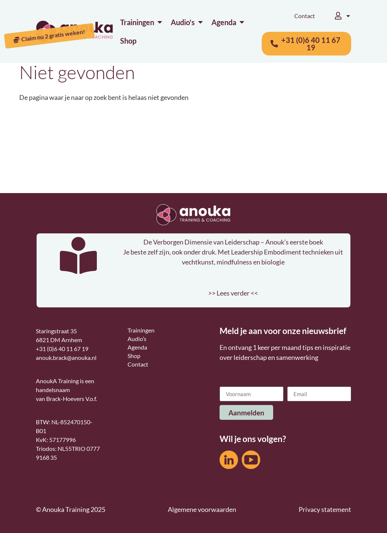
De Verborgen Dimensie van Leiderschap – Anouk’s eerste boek (233, 242)
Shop (134, 355)
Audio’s (137, 338)
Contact (304, 15)
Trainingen (141, 330)
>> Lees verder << (233, 293)
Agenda (137, 347)
